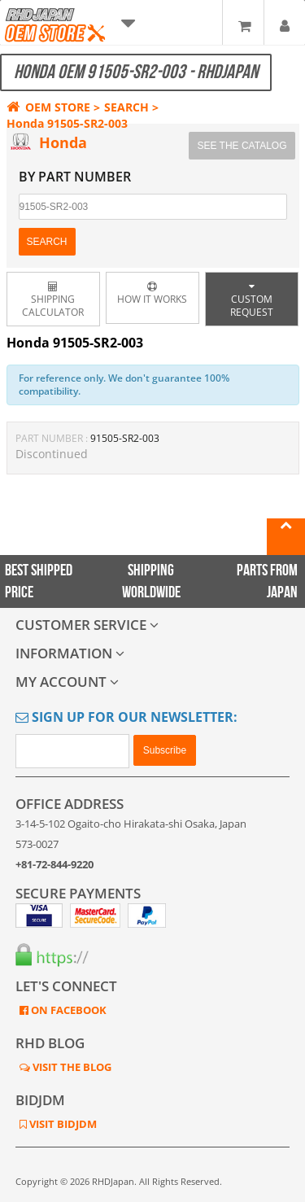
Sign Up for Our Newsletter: (126, 717)
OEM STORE (48, 107)
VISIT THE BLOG (70, 1067)
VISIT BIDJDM (62, 1124)
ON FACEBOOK (67, 1010)
